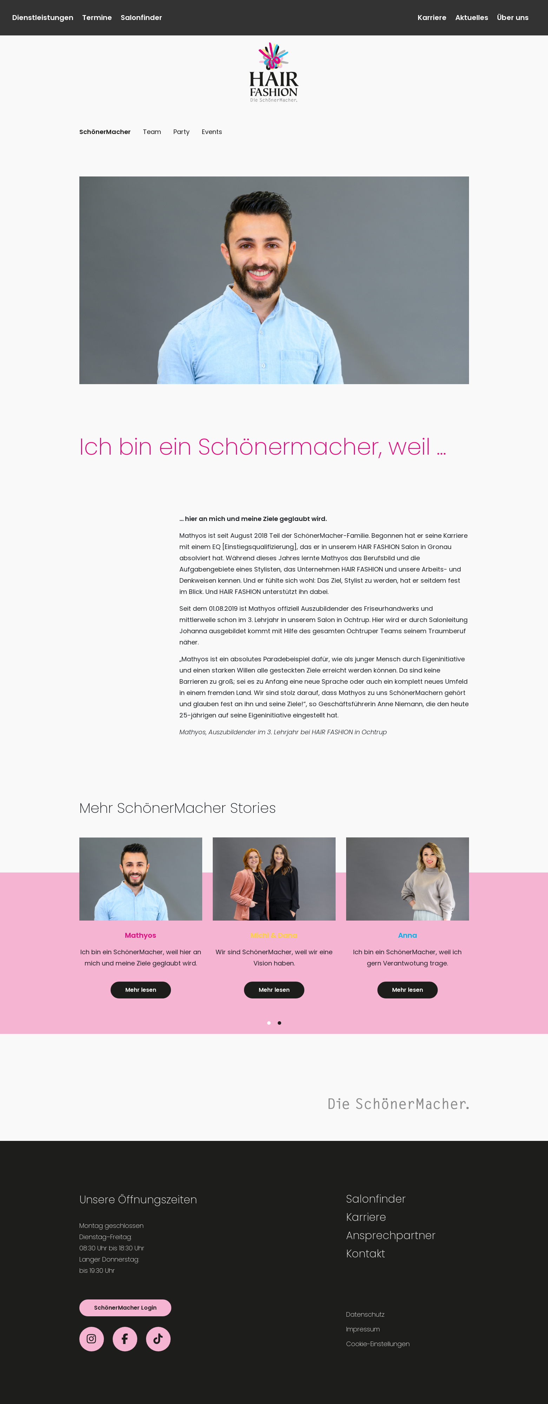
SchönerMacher (105, 131)
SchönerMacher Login (125, 1308)
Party (181, 131)
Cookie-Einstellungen (378, 1343)
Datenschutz (365, 1314)
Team (152, 131)
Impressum (363, 1329)
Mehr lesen (140, 990)
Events (212, 131)
